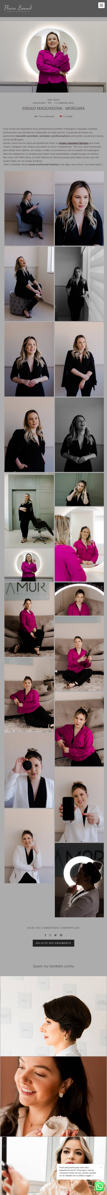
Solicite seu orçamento (53, 943)
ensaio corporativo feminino (74, 143)
